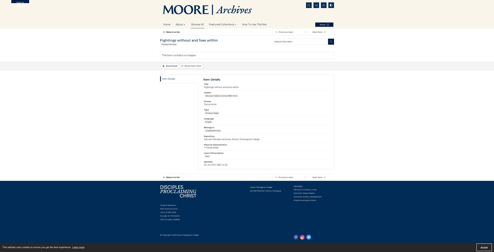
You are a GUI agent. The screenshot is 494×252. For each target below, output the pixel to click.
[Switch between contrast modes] (331, 5)
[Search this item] (300, 42)
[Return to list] (173, 32)
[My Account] (324, 5)
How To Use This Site (254, 24)
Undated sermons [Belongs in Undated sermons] (212, 130)
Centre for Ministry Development (308, 197)
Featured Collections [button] (223, 24)
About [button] (181, 24)
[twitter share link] (308, 237)
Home (167, 24)
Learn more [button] (78, 247)
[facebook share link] (296, 237)
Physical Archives (168, 44)
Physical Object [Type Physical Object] (212, 113)
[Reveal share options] (316, 5)
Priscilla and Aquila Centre (305, 200)
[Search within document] (331, 42)
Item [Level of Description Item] (207, 156)
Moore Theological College (261, 187)
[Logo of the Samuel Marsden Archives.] (207, 10)
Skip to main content (20, 2)
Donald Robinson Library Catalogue (265, 191)
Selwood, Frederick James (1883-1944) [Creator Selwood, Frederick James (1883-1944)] (221, 96)
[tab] (179, 79)
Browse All (197, 24)
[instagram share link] (302, 237)
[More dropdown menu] (324, 24)
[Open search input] (309, 5)
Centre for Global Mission (304, 193)
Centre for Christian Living (305, 189)
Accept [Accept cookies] (484, 247)
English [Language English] (208, 122)
